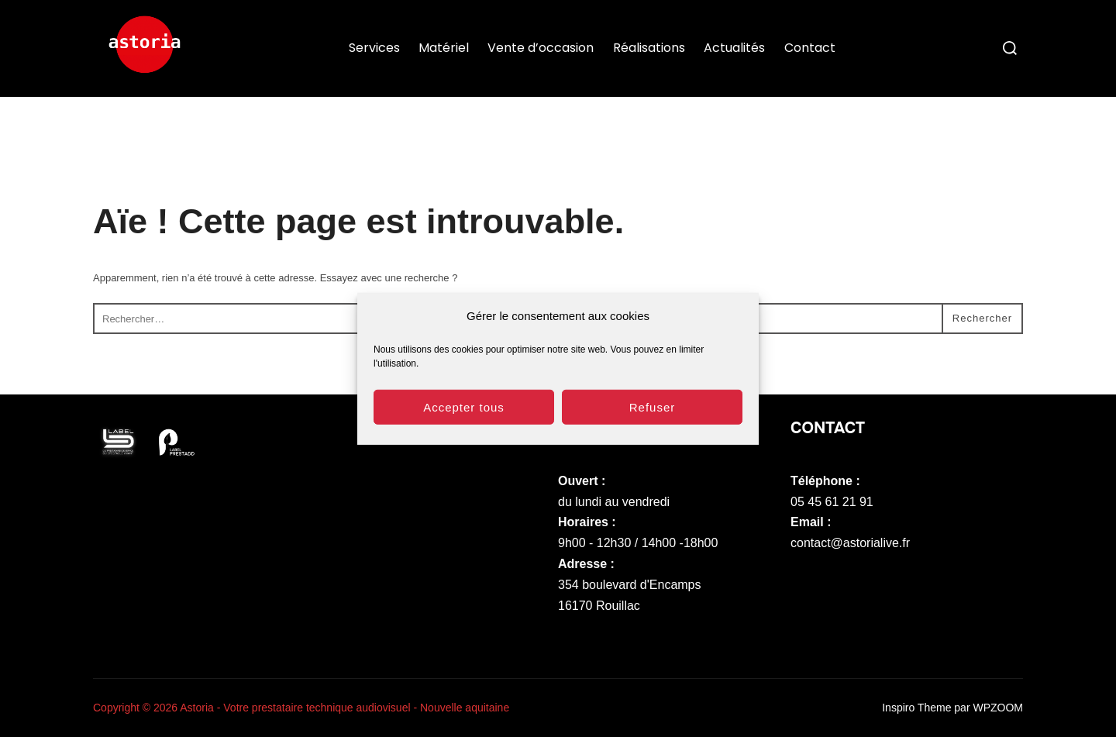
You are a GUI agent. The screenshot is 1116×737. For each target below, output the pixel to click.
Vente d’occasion (540, 48)
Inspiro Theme (916, 707)
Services (374, 48)
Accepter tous (464, 414)
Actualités (734, 48)
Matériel (443, 48)
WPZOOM (998, 707)
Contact (809, 48)
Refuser (652, 414)
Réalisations (649, 48)
